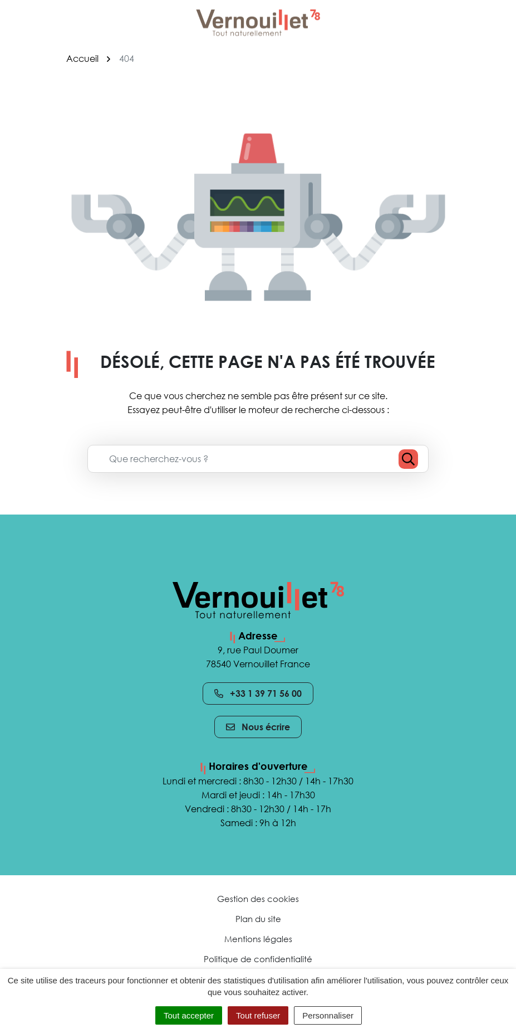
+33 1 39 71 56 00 (258, 693)
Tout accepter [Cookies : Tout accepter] (189, 1015)
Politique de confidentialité (258, 959)
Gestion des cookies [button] (258, 899)
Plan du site (258, 919)
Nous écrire (258, 727)
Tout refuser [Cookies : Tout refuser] (258, 1015)
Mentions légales (258, 939)
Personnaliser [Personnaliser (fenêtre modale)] (327, 1015)
